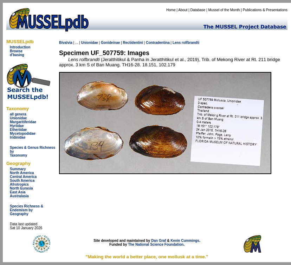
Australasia (19, 196)
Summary (18, 169)
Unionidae (18, 118)
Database (198, 10)
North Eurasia (21, 188)
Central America (23, 177)
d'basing (17, 55)
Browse (16, 51)
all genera (18, 114)
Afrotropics (19, 184)
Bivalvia (65, 43)
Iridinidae (17, 137)
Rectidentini (133, 43)
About (182, 10)
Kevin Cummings (184, 241)
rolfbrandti (190, 43)
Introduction (20, 47)
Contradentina (158, 43)
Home (171, 10)
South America (22, 181)
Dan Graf (158, 241)
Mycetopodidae (22, 133)
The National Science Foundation (155, 244)
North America (22, 173)
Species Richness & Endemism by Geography (26, 210)
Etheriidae (18, 130)
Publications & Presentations (265, 10)
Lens (177, 43)
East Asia (18, 192)
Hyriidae (17, 126)
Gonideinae (110, 43)
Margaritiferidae (23, 122)
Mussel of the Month (224, 10)
